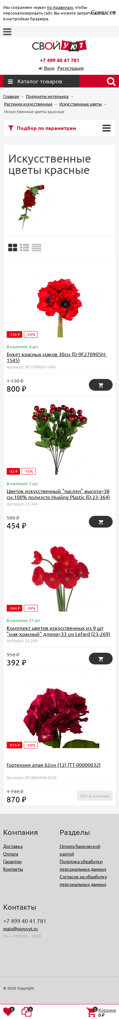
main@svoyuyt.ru (20, 928)
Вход (49, 68)
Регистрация (70, 68)
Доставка (13, 846)
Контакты (13, 869)
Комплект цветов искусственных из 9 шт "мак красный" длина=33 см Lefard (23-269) (58, 631)
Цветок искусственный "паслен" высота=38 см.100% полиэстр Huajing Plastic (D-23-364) (58, 494)
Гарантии (12, 861)
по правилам (60, 7)
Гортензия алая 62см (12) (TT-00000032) (54, 764)
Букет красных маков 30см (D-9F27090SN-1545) (57, 357)
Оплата (10, 853)
